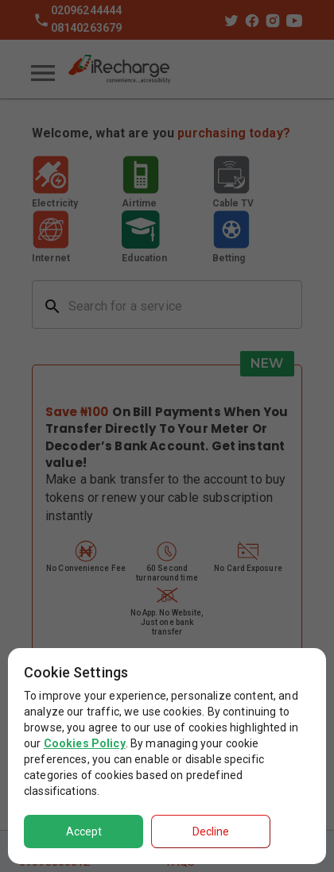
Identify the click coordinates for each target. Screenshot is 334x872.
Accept (84, 831)
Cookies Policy (85, 743)
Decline (210, 831)
